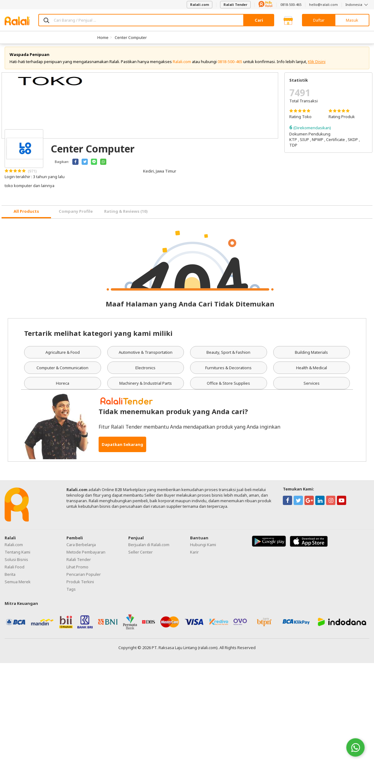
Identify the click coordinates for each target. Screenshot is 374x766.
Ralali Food (14, 570)
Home (102, 37)
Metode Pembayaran (85, 555)
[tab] (26, 215)
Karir (194, 555)
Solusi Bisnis (16, 563)
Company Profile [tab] (76, 215)
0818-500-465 (290, 4)
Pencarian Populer (83, 577)
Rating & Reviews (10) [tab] (126, 215)
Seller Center (140, 555)
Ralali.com (199, 4)
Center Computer (131, 37)
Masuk (352, 20)
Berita (10, 577)
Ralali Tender (235, 4)
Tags (71, 592)
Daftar (319, 20)
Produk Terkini (80, 585)
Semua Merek (18, 585)
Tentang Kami (17, 555)
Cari (259, 20)
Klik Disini (316, 65)
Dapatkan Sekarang (122, 448)
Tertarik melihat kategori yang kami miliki (98, 336)
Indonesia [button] (357, 4)
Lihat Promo (77, 570)
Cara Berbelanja (81, 548)
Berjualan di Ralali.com (148, 548)
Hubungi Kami (203, 548)
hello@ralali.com (323, 4)
